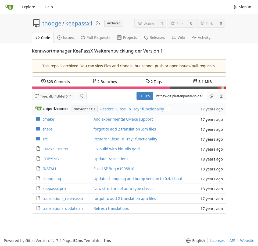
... (168, 108)
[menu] (221, 96)
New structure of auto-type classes (124, 188)
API (232, 240)
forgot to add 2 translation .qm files (125, 129)
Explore (28, 6)
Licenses (217, 240)
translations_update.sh (62, 208)
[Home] (9, 7)
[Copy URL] (211, 96)
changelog (51, 178)
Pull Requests (95, 37)
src (45, 138)
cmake (48, 119)
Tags (153, 81)
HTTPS (144, 96)
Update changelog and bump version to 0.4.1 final (138, 178)
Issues (65, 37)
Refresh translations (111, 208)
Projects (127, 37)
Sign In (243, 6)
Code (42, 37)
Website (247, 240)
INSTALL (49, 168)
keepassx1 (79, 23)
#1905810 (125, 168)
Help (49, 6)
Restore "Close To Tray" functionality (132, 108)
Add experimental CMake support (123, 119)
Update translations (111, 158)
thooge (52, 23)
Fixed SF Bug (105, 168)
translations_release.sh (62, 198)
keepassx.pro (54, 188)
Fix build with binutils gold (117, 148)
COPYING (50, 158)
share (47, 129)
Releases (154, 37)
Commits (55, 81)
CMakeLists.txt (55, 148)
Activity (201, 37)
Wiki (178, 37)
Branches (104, 81)
